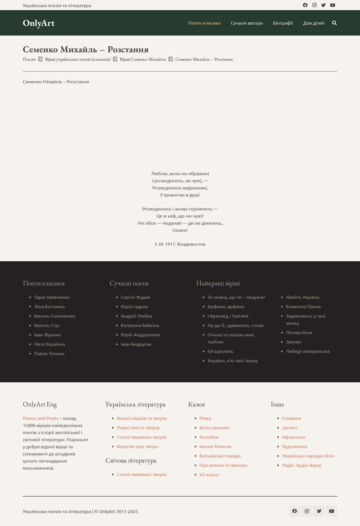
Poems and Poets (41, 418)
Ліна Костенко (49, 306)
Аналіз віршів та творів (142, 418)
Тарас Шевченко (51, 297)
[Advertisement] (180, 127)
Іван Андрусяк (136, 344)
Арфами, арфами (226, 306)
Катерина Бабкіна (140, 325)
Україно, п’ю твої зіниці (233, 360)
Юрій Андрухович (140, 334)
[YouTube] (332, 5)
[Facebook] (305, 5)
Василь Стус (47, 325)
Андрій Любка (136, 315)
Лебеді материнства (308, 351)
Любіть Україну (302, 297)
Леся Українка (49, 344)
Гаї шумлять (220, 351)
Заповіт (294, 341)
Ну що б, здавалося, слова (235, 325)
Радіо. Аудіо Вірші (301, 465)
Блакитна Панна (303, 306)
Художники (294, 446)
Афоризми (293, 436)
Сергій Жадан (135, 297)
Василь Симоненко (55, 315)
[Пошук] (334, 23)
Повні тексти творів (138, 427)
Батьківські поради (220, 455)
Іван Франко (47, 334)
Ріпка (205, 418)
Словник (291, 418)
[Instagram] (314, 5)
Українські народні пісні (308, 455)
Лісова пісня (299, 332)
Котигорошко (214, 427)
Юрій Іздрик (134, 306)
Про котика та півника (223, 465)
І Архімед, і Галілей (228, 315)
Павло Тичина (49, 353)
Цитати (289, 427)
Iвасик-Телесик (216, 446)
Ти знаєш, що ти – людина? (236, 297)
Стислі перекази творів (142, 436)
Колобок (209, 436)
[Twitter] (323, 5)
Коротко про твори (137, 446)
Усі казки (209, 474)
